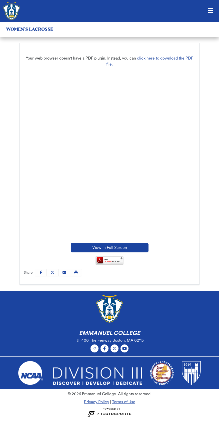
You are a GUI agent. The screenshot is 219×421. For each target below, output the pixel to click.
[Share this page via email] (64, 272)
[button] (76, 272)
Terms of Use (123, 401)
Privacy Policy (96, 401)
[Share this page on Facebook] (41, 272)
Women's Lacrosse (29, 29)
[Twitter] (114, 348)
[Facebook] (104, 348)
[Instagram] (94, 348)
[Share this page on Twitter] (52, 272)
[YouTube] (124, 348)
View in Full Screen (109, 247)
